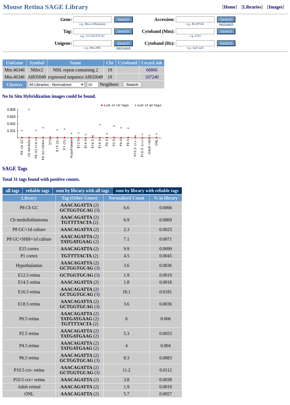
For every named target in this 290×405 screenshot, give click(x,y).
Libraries (252, 7)
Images (276, 7)
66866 (151, 69)
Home (230, 7)
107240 (152, 77)
